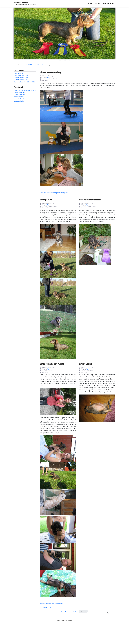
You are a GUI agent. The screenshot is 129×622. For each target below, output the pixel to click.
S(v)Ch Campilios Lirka (21, 75)
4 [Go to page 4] (75, 611)
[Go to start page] (61, 611)
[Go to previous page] (66, 611)
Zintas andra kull (19, 101)
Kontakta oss (108, 3)
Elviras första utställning (50, 72)
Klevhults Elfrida (19, 97)
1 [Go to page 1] (68, 611)
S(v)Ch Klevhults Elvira (21, 80)
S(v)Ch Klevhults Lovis (21, 78)
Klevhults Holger (19, 94)
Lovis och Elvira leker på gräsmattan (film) (54, 193)
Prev (16, 32)
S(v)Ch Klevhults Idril (20, 73)
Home (90, 3)
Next (112, 32)
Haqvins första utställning (90, 199)
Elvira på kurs (46, 199)
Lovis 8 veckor (85, 364)
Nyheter (49, 77)
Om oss (97, 3)
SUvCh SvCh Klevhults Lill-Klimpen (25, 90)
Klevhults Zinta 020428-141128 (24, 82)
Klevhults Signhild (19, 92)
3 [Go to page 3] (73, 611)
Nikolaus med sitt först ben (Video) (51, 604)
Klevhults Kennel (21, 2)
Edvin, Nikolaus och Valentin (52, 364)
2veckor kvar (47, 607)
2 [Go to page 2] (71, 611)
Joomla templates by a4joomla (64, 620)
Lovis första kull (19, 99)
